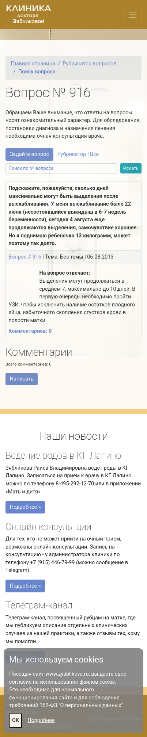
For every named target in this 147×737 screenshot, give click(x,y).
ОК (15, 720)
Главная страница (33, 64)
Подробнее (40, 720)
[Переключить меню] (132, 14)
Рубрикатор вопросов (89, 64)
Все (94, 154)
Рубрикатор (71, 154)
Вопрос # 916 (24, 257)
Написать (22, 379)
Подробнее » (27, 508)
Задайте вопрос (29, 154)
